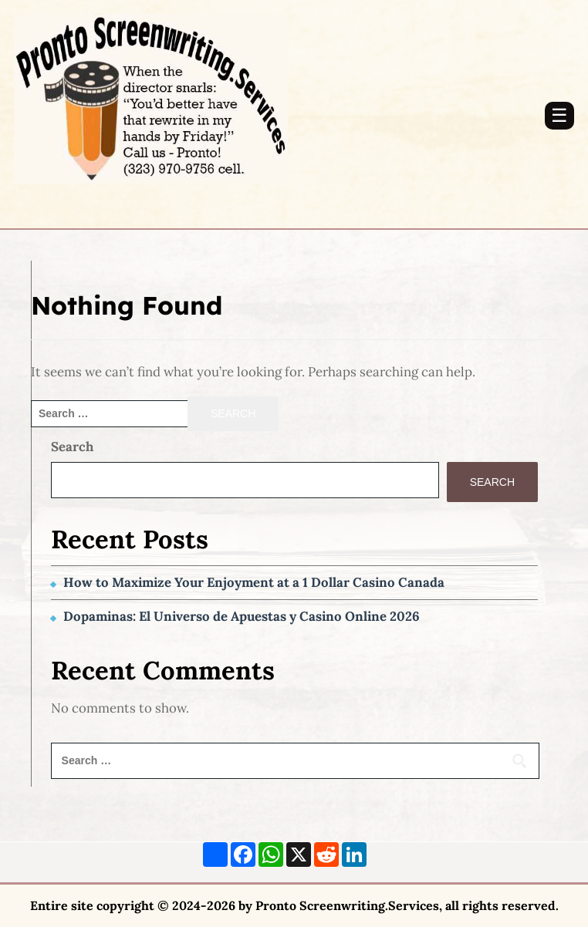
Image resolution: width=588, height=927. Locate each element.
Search (72, 446)
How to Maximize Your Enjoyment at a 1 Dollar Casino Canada (253, 582)
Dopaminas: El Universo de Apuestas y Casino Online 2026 (241, 616)
